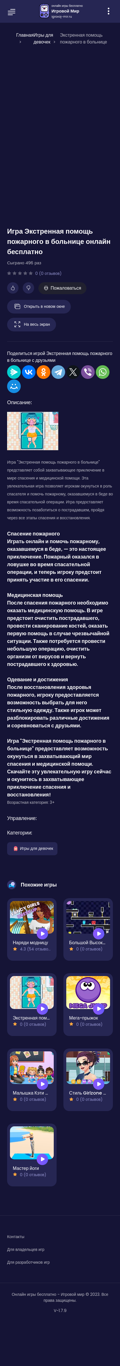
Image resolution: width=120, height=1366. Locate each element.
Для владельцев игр (25, 1249)
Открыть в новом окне (39, 307)
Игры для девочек (32, 848)
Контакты (15, 1237)
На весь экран (31, 325)
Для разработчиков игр (28, 1262)
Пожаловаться (62, 288)
